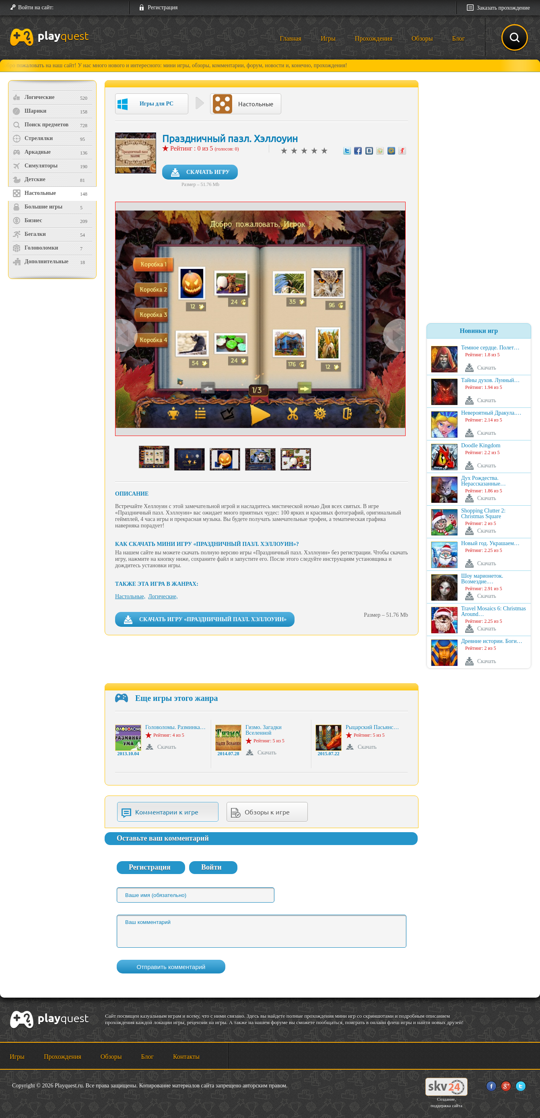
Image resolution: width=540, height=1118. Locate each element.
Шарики (29, 111)
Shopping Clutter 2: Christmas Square (483, 513)
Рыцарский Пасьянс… (372, 727)
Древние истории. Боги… (491, 641)
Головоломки (35, 248)
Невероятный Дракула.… (491, 413)
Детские (28, 180)
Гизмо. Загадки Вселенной (263, 730)
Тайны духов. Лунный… (490, 380)
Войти (211, 867)
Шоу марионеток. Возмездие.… (482, 579)
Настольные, (130, 596)
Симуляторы (35, 166)
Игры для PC (145, 104)
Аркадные (31, 152)
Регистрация (162, 7)
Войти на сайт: (36, 7)
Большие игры (37, 207)
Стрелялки (32, 138)
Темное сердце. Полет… (490, 348)
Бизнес (27, 221)
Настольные (34, 193)
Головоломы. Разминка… (175, 727)
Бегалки (29, 234)
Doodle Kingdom (481, 445)
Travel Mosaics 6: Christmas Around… (493, 611)
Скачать (166, 747)
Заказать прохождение (503, 8)
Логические (33, 97)
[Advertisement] (53, 348)
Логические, (162, 596)
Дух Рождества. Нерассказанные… (483, 481)
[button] (63, 7)
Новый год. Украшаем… (490, 543)
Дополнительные (40, 262)
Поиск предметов (40, 125)
